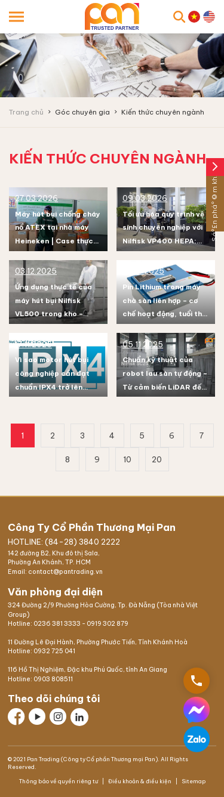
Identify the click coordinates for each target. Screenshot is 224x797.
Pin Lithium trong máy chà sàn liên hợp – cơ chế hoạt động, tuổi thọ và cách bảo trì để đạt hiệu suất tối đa (164, 314)
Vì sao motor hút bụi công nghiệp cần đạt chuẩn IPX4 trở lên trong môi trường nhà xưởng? (53, 387)
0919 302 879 (107, 624)
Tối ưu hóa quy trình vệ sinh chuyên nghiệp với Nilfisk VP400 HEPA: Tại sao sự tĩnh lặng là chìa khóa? (163, 241)
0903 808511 (53, 679)
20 (157, 459)
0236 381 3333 (57, 624)
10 (127, 459)
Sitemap (192, 781)
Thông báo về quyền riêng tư (59, 781)
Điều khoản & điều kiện (140, 781)
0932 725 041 (54, 651)
